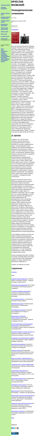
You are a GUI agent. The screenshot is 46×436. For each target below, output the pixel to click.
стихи (2, 48)
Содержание (14, 29)
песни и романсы (5, 59)
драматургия (4, 51)
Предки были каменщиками (19, 285)
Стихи (12, 418)
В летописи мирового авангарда (20, 291)
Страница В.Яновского (4, 8)
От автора (14, 272)
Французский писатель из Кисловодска (22, 395)
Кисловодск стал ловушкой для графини (22, 338)
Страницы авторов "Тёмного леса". (5, 17)
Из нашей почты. (5, 36)
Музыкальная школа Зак (18, 378)
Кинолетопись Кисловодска (19, 370)
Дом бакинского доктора (18, 310)
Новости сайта (4, 31)
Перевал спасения (16, 350)
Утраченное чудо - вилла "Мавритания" (22, 364)
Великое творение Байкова (19, 279)
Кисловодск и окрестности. (4, 25)
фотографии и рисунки (4, 61)
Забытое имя (15, 391)
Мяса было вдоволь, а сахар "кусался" (22, 332)
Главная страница (5, 5)
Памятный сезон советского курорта (21, 403)
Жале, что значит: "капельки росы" (21, 358)
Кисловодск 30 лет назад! (18, 385)
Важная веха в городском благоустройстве (18, 317)
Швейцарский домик (17, 303)
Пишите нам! (4, 38)
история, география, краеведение (4, 54)
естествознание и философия (5, 57)
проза (2, 50)
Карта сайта (4, 34)
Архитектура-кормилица (18, 344)
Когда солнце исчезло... (18, 299)
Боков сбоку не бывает (17, 411)
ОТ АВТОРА (16, 135)
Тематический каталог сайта (4, 28)
